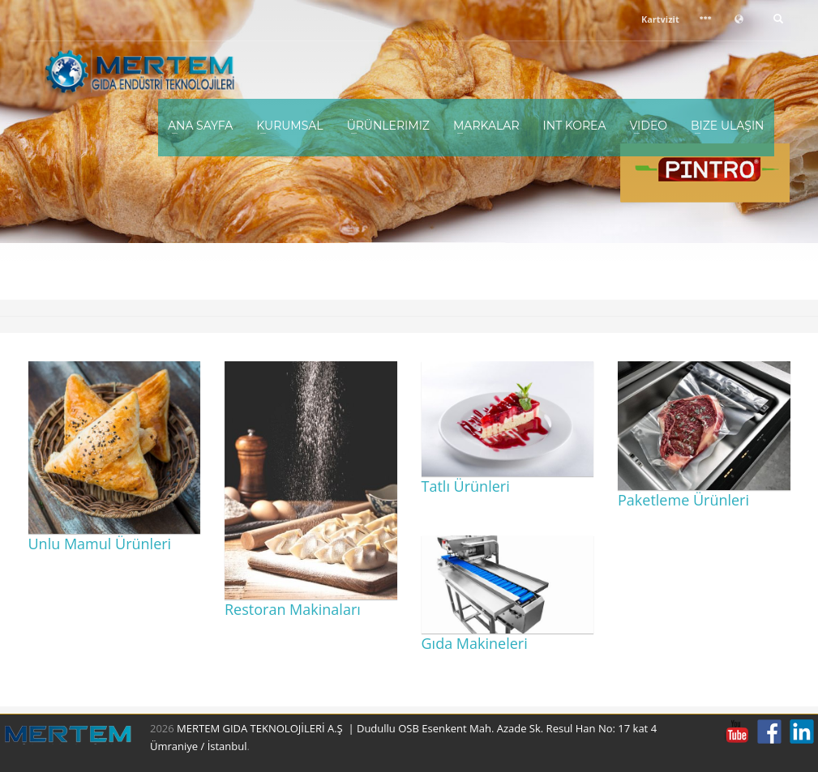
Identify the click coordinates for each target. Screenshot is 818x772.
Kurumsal (289, 125)
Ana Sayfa (200, 125)
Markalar (486, 125)
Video (648, 125)
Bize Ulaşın (727, 125)
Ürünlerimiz (388, 125)
